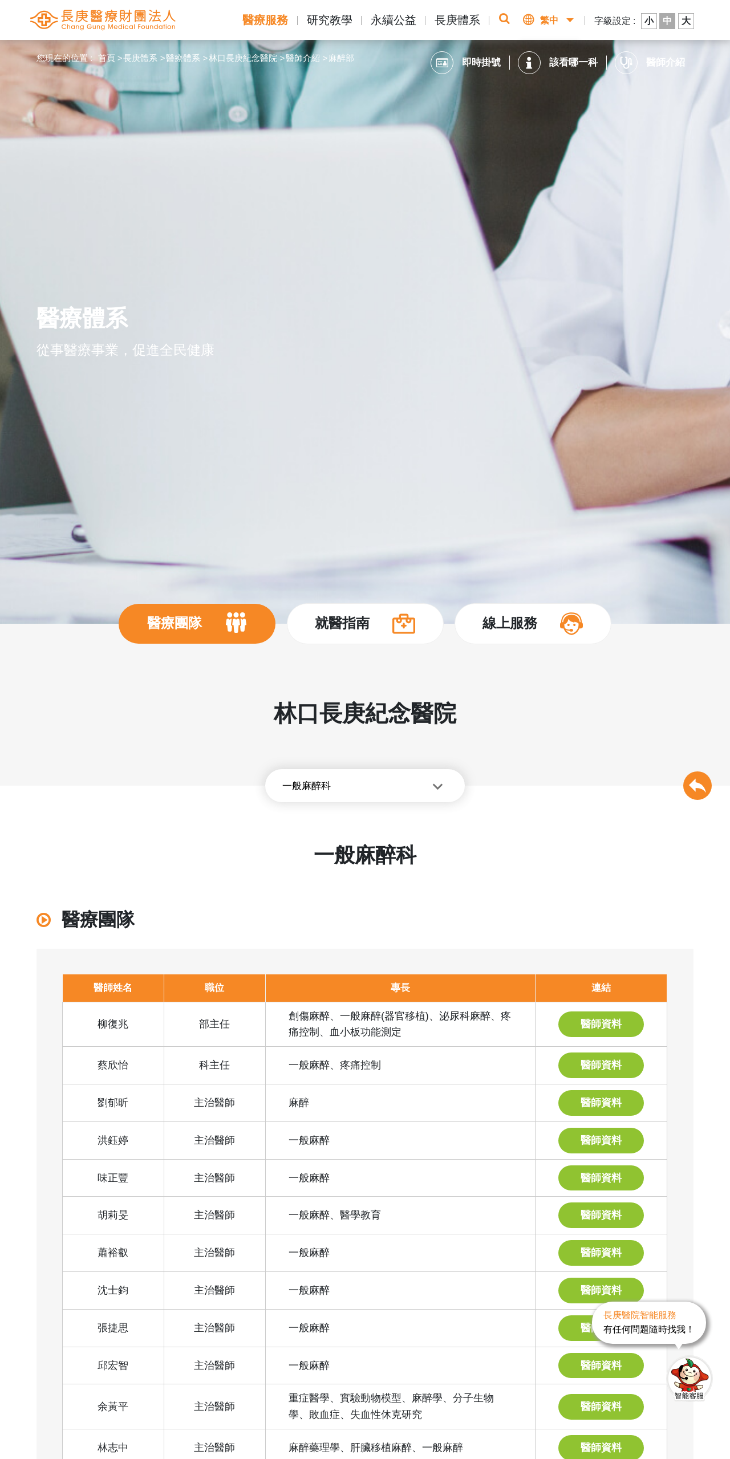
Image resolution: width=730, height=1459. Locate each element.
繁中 (549, 20)
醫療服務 (265, 20)
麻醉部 (341, 58)
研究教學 (329, 20)
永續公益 (393, 20)
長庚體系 (457, 20)
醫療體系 (183, 58)
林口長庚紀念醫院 (243, 58)
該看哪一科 (558, 62)
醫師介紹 (303, 58)
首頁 (106, 58)
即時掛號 (466, 62)
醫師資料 (601, 1024)
